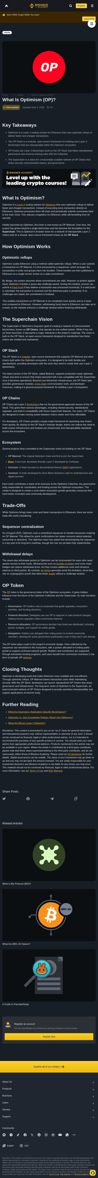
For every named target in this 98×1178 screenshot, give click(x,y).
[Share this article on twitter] (4, 798)
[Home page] (38, 5)
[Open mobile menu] (92, 5)
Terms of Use (54, 1174)
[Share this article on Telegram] (52, 798)
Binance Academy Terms (84, 1174)
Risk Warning (65, 1174)
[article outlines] (92, 24)
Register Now (49, 1036)
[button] (92, 6)
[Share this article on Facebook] (28, 798)
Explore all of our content (49, 1066)
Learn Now (89, 19)
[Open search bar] (69, 5)
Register (81, 6)
